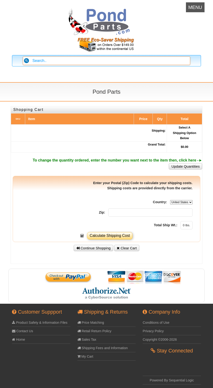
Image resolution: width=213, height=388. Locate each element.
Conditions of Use (156, 322)
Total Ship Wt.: (165, 225)
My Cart (85, 356)
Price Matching (90, 322)
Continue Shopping (93, 248)
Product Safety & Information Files (39, 322)
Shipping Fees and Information (102, 348)
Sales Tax (86, 339)
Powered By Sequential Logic (172, 380)
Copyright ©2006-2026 (160, 339)
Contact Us (22, 331)
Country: (160, 202)
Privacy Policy (153, 331)
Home (18, 339)
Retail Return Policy (94, 331)
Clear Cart (127, 248)
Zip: (102, 212)
